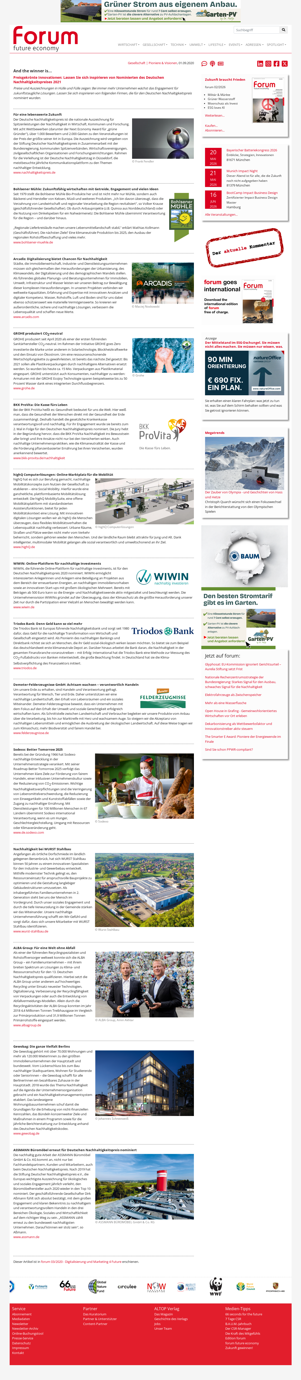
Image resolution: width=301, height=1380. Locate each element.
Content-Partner (95, 1324)
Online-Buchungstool (27, 1333)
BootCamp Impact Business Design (252, 192)
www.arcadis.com (26, 317)
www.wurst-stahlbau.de (30, 931)
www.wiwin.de (23, 607)
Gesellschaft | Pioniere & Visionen (152, 63)
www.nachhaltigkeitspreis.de (34, 172)
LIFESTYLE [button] (215, 44)
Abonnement (22, 1314)
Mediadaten (21, 1319)
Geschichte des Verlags (171, 1319)
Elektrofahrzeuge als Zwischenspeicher (233, 694)
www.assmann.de (26, 1237)
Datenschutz (21, 1343)
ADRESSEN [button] (253, 44)
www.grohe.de (24, 388)
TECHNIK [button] (177, 44)
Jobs (157, 1324)
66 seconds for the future (243, 1314)
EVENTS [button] (234, 44)
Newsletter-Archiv (25, 1328)
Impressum (20, 1348)
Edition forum (235, 1338)
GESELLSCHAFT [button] (154, 44)
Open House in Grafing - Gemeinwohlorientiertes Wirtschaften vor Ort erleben (241, 713)
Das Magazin (163, 1314)
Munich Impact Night (242, 171)
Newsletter (20, 1324)
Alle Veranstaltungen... (221, 214)
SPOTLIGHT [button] (275, 44)
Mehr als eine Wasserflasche (225, 703)
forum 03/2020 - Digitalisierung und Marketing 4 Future (81, 1261)
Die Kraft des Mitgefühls (242, 1333)
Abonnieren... (215, 130)
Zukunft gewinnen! (239, 1348)
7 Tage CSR (233, 1319)
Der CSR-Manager (238, 1328)
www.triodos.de (25, 668)
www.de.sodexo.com (28, 832)
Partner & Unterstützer (100, 1319)
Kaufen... (211, 125)
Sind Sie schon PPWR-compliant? (229, 749)
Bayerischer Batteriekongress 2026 (252, 150)
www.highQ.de (24, 547)
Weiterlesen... (215, 115)
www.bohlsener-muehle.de (33, 242)
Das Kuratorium (94, 1314)
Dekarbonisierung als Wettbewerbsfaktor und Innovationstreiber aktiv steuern (238, 726)
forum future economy (242, 1343)
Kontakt (18, 1353)
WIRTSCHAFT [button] (127, 44)
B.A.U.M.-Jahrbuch (238, 1324)
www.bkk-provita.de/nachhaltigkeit (39, 458)
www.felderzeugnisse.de (31, 733)
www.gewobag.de (26, 1133)
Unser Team (163, 1328)
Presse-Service (22, 1338)
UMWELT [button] (196, 44)
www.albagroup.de (27, 1025)
